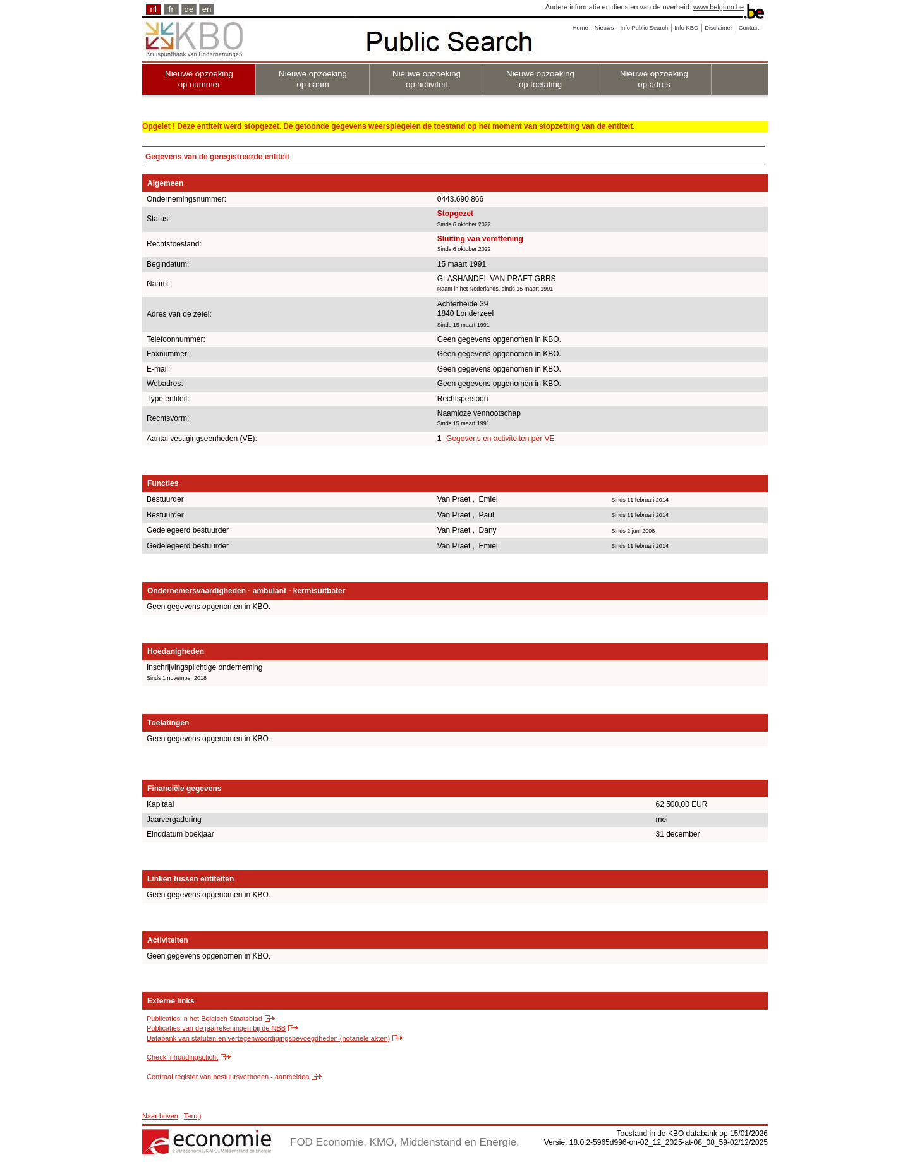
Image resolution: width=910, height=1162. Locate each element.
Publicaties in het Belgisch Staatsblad (204, 1018)
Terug (193, 1116)
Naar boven (160, 1116)
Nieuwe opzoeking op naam (313, 79)
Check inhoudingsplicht (182, 1057)
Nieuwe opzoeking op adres (654, 79)
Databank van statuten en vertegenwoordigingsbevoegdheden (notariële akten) (268, 1038)
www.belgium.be (718, 7)
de (189, 9)
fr (171, 9)
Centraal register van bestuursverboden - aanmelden (228, 1076)
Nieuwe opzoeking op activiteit (426, 79)
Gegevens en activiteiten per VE (500, 438)
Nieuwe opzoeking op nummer (199, 79)
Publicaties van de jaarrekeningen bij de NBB (216, 1028)
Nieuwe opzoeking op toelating (540, 79)
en (207, 9)
